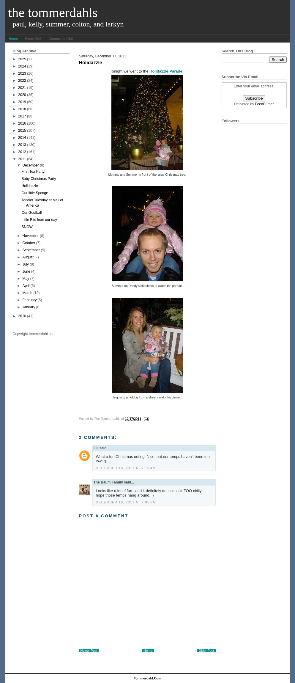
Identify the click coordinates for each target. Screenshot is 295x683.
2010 (22, 316)
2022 (22, 80)
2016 (22, 123)
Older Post (206, 650)
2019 (22, 102)
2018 (22, 109)
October (28, 243)
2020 (22, 95)
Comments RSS (61, 38)
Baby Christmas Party (38, 179)
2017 (22, 116)
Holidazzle (29, 186)
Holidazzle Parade (165, 71)
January (28, 307)
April (25, 286)
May (25, 279)
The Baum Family (108, 482)
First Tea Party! (33, 171)
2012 (22, 152)
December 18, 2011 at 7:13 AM (126, 468)
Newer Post (89, 650)
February (29, 300)
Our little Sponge (34, 193)
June (26, 271)
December (30, 165)
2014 (22, 138)
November (30, 236)
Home (13, 38)
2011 (22, 159)
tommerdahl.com (147, 678)
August (27, 257)
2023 (22, 73)
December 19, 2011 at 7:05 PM (126, 502)
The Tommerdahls (53, 12)
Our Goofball (31, 213)
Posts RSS (33, 38)
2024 (22, 66)
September (31, 250)
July (25, 264)
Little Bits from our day (39, 220)
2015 (22, 130)
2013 (22, 145)
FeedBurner (264, 104)
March (27, 293)
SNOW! (27, 227)
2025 (22, 59)
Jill (96, 448)
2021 (22, 88)
